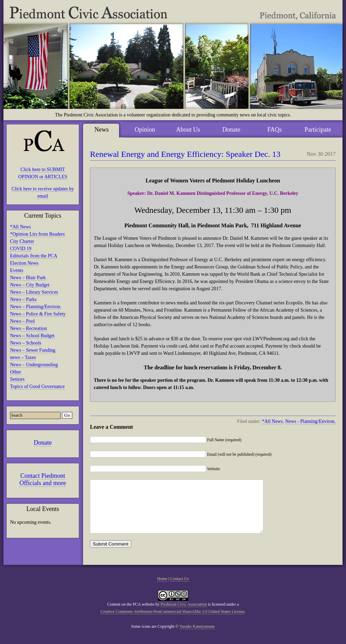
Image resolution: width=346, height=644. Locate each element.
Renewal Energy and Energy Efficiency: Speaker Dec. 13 (185, 154)
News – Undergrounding (34, 364)
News (101, 129)
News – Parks (23, 299)
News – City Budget (29, 284)
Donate (43, 442)
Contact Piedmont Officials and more (42, 479)
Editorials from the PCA (33, 255)
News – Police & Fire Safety (38, 313)
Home (162, 589)
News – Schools (25, 342)
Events (16, 270)
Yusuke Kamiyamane (197, 636)
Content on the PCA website (130, 614)
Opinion (145, 129)
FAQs (274, 129)
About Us (188, 129)
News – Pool (22, 321)
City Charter (22, 241)
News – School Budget (32, 335)
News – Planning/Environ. (35, 306)
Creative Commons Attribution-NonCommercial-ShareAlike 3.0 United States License (172, 621)
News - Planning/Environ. (310, 421)
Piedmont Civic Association (184, 614)
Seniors (17, 379)
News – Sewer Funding (32, 350)
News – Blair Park (28, 277)
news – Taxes (23, 357)
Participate (317, 129)
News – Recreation (28, 328)
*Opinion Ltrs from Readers (37, 234)
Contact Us (179, 589)
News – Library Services (34, 292)
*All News (20, 226)
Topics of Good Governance (37, 386)
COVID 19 (20, 248)
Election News (24, 263)
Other (15, 372)
